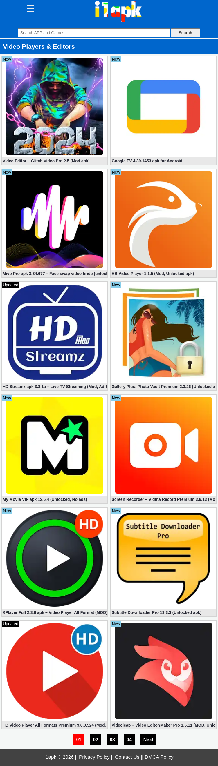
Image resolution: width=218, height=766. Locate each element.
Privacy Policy (94, 757)
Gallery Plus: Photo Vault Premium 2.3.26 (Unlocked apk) (164, 386)
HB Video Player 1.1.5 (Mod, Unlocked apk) (153, 273)
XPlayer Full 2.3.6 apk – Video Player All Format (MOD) (55, 612)
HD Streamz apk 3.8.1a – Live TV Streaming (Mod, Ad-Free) (55, 386)
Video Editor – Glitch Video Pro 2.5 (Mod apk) (46, 161)
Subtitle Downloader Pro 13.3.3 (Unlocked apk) (157, 612)
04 (129, 739)
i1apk (50, 757)
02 (95, 739)
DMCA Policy (159, 757)
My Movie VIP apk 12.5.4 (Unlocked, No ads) (45, 499)
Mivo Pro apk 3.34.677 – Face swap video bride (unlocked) (55, 273)
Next (148, 739)
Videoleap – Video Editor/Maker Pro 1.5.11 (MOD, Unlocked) (164, 725)
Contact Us (127, 757)
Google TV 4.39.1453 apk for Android (147, 161)
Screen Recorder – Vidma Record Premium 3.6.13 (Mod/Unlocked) (164, 499)
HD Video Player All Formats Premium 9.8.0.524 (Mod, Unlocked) (55, 725)
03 (112, 739)
